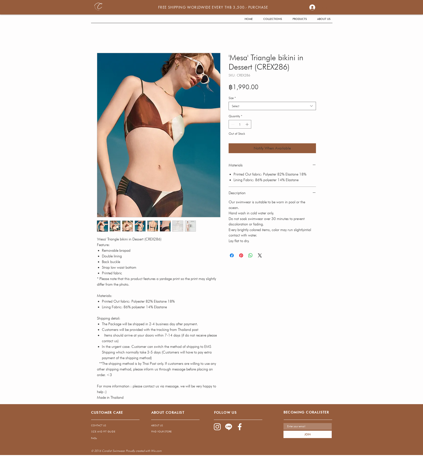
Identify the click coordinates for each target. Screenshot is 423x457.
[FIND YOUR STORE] (171, 431)
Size (232, 98)
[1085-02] (217, 426)
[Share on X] (260, 255)
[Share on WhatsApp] (250, 255)
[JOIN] (307, 434)
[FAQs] (134, 438)
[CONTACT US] (111, 425)
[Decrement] (232, 124)
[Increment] (248, 124)
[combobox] (272, 106)
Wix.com (156, 451)
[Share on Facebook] (232, 255)
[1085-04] (228, 426)
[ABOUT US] (170, 425)
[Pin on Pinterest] (241, 255)
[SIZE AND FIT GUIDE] (103, 431)
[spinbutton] (240, 124)
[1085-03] (239, 426)
